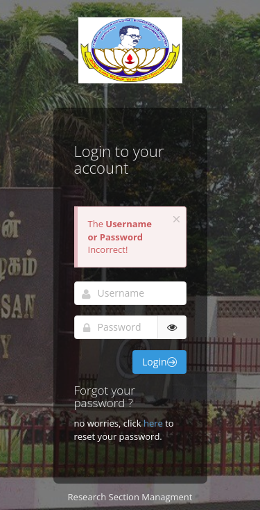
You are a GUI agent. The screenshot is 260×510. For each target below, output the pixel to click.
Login (159, 361)
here (154, 423)
